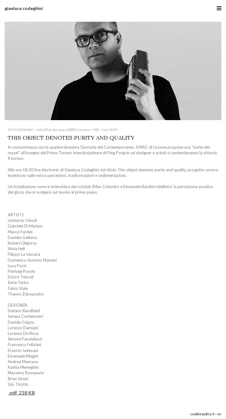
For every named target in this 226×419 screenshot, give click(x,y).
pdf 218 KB (21, 392)
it (213, 414)
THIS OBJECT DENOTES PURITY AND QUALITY (71, 137)
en (219, 414)
